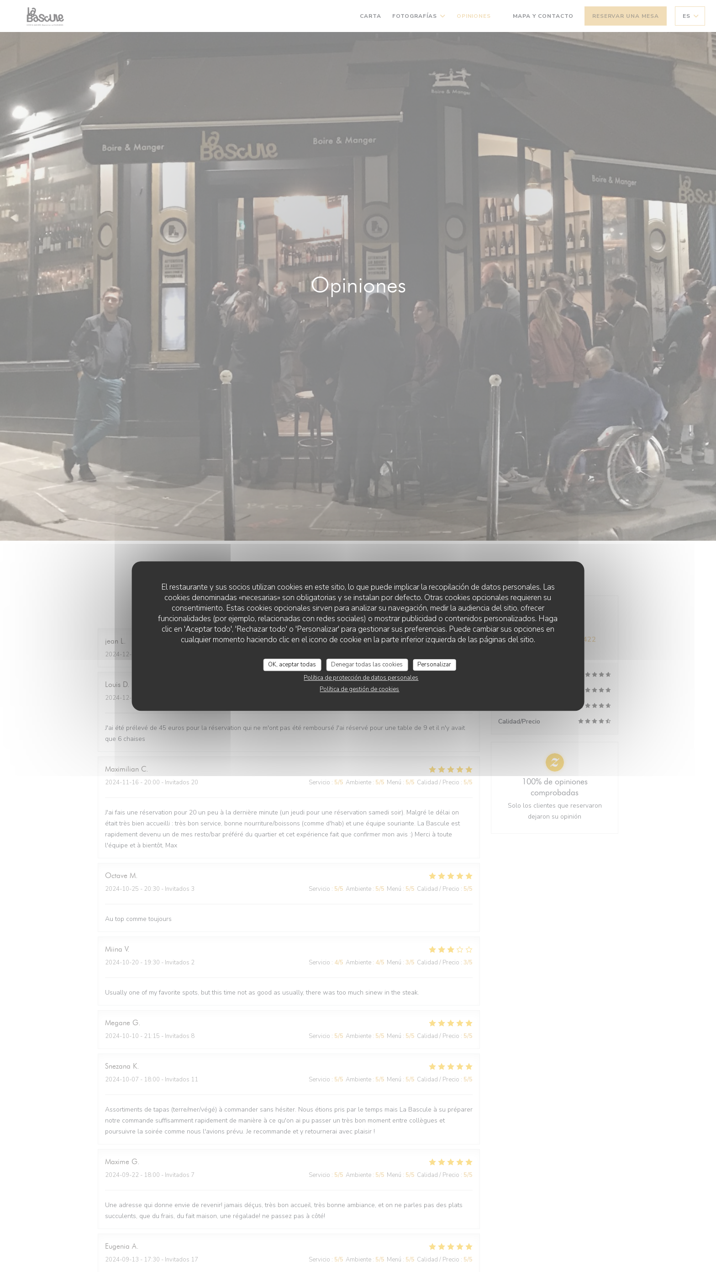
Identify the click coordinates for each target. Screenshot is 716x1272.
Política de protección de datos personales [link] (361, 678)
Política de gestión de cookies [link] (359, 689)
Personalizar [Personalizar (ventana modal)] (434, 664)
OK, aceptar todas (292, 664)
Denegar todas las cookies (367, 664)
